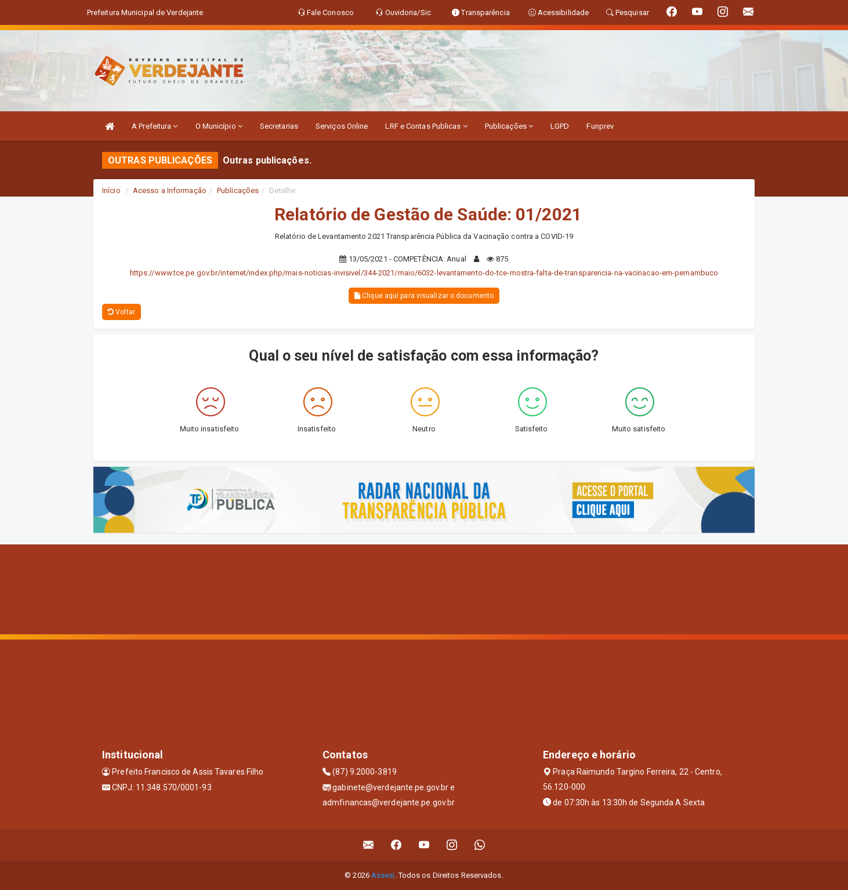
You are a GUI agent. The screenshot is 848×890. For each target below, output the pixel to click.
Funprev (600, 126)
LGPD (559, 126)
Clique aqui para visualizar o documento (424, 296)
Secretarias (279, 126)
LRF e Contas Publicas (426, 126)
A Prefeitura (154, 126)
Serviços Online (342, 126)
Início (111, 190)
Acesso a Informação (169, 190)
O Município (218, 126)
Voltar (121, 312)
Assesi (383, 875)
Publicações (509, 126)
